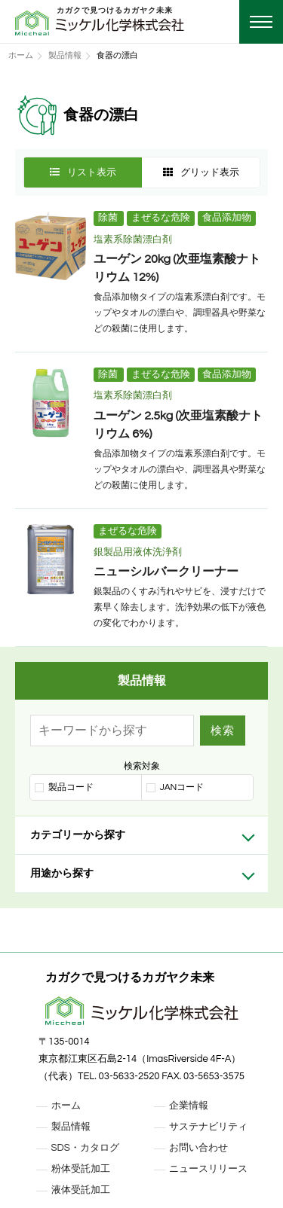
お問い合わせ (198, 1147)
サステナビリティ (208, 1126)
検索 (223, 730)
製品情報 (65, 55)
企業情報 (188, 1105)
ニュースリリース (208, 1169)
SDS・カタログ (85, 1147)
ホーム (20, 55)
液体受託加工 (80, 1190)
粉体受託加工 (80, 1169)
